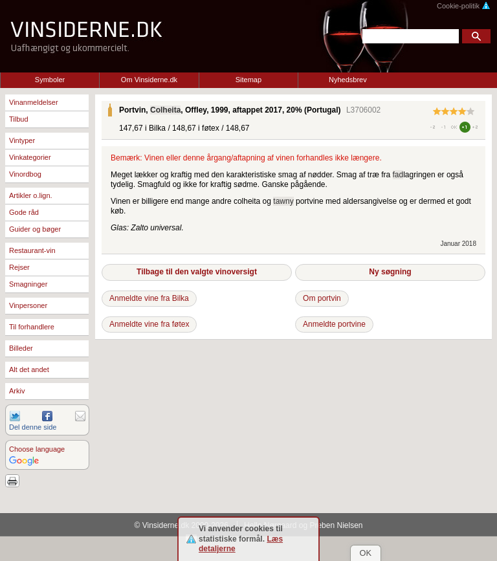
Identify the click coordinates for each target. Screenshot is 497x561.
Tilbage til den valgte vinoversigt (197, 271)
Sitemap (248, 79)
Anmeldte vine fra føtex (149, 324)
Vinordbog (25, 174)
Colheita (165, 110)
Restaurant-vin (32, 250)
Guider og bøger (35, 229)
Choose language (37, 449)
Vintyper (22, 140)
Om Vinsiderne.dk (149, 79)
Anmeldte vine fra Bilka (149, 298)
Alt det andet (29, 369)
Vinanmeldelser (33, 102)
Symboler (50, 79)
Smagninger (28, 284)
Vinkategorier (30, 157)
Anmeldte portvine (334, 324)
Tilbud (18, 119)
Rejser (19, 267)
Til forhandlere (31, 327)
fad (398, 174)
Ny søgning (390, 271)
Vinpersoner (28, 305)
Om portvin (322, 298)
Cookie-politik (464, 6)
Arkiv (17, 391)
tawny (283, 201)
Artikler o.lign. (30, 195)
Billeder (21, 348)
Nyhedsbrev (348, 79)
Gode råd (24, 212)
